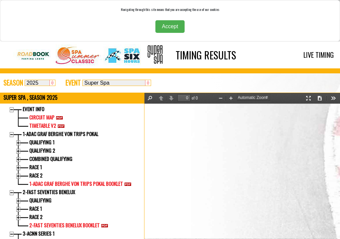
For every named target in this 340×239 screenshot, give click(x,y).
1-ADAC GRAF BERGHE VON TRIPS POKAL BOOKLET (81, 183)
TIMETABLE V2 (48, 125)
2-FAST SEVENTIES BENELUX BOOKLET (70, 225)
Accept (170, 26)
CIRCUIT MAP (47, 117)
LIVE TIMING (318, 55)
